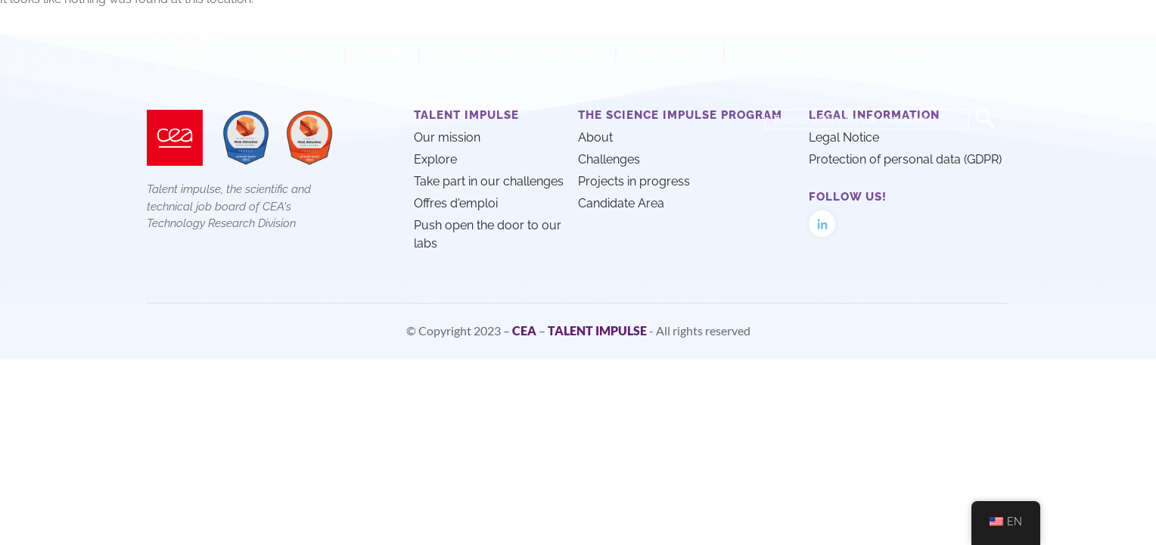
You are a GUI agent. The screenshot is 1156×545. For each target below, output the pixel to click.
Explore (382, 53)
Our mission (294, 53)
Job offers (670, 53)
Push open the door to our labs (835, 53)
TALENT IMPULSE (597, 330)
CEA (524, 330)
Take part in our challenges (517, 53)
